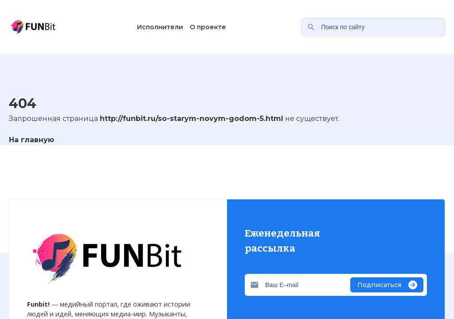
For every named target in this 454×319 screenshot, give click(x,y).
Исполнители (160, 27)
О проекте (208, 27)
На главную (31, 140)
